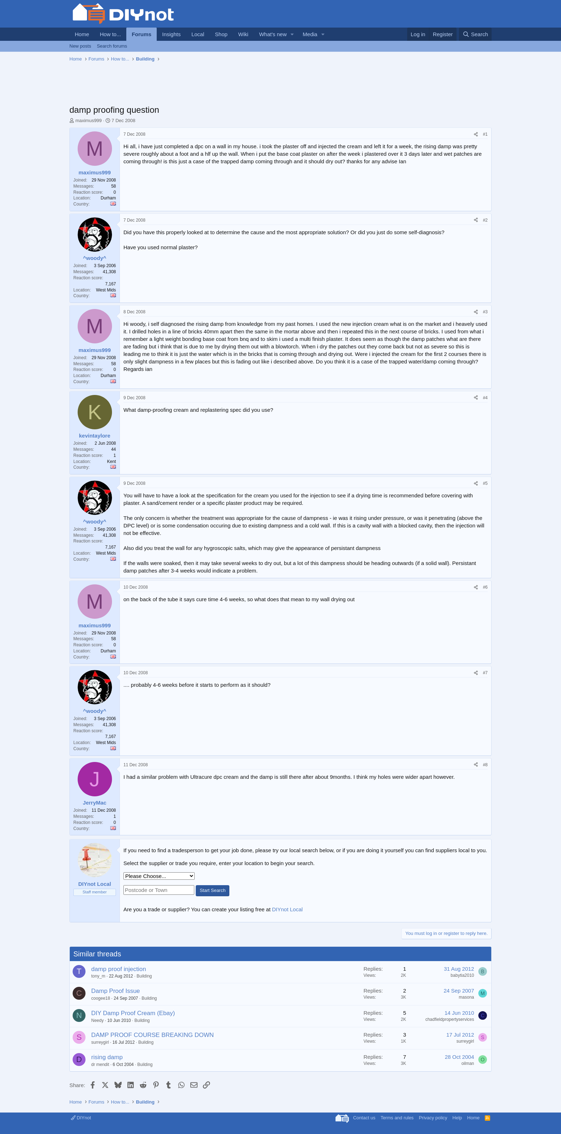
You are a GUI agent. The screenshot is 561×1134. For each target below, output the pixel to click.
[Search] (475, 34)
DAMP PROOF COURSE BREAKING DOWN (152, 1035)
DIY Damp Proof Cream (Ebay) (133, 1013)
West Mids (106, 290)
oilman (468, 1063)
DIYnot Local (287, 909)
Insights (171, 34)
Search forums (112, 46)
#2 (485, 220)
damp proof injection (118, 969)
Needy (97, 1020)
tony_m (98, 976)
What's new (273, 34)
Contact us (364, 1117)
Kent (111, 461)
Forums (141, 34)
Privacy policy (433, 1117)
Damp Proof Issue (115, 991)
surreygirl (100, 1042)
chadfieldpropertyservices (449, 1019)
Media (310, 34)
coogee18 (100, 998)
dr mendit (100, 1064)
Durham (108, 198)
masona (466, 997)
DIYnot (81, 1117)
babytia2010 (462, 975)
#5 (485, 483)
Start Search (212, 890)
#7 (485, 672)
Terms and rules (397, 1117)
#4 (485, 397)
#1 (485, 134)
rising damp (107, 1057)
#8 (485, 764)
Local (197, 34)
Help (457, 1117)
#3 (485, 311)
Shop (221, 34)
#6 (485, 587)
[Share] (475, 134)
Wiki (243, 34)
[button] (292, 34)
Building (144, 976)
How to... (110, 34)
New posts (80, 46)
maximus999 (88, 120)
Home (82, 34)
